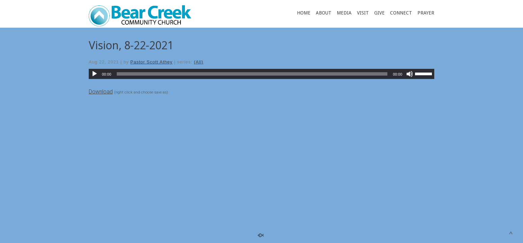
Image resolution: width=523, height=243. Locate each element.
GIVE (379, 13)
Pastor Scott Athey (151, 61)
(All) (198, 61)
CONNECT (401, 13)
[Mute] (409, 74)
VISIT (363, 13)
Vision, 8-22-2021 (131, 45)
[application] (261, 74)
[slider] (252, 74)
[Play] (94, 74)
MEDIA (344, 13)
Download (101, 91)
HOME (303, 13)
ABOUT (323, 13)
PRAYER (425, 13)
